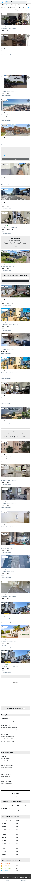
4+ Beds (15, 246)
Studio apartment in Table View (15, 51)
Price (12, 4)
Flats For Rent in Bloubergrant (6, 783)
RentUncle (2, 2)
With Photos (4, 10)
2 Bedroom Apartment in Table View (15, 92)
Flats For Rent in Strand (5, 758)
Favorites (23, 880)
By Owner (18, 10)
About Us (10, 876)
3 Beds (24, 243)
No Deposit (24, 10)
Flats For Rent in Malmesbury (6, 763)
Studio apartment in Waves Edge (15, 116)
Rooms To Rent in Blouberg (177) (7, 741)
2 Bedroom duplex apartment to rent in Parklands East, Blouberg (15, 141)
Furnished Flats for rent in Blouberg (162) (9, 729)
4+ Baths (25, 436)
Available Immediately (11, 10)
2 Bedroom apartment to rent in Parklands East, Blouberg (15, 267)
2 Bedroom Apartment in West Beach (15, 596)
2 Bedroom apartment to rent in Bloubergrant (15, 229)
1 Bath (5, 436)
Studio (6, 243)
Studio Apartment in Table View (15, 350)
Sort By (4, 4)
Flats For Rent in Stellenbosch (6, 767)
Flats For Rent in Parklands (6, 781)
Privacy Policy (6, 877)
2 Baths (11, 436)
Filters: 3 (27, 4)
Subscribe (15, 281)
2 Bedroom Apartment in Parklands (15, 399)
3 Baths (18, 436)
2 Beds (18, 243)
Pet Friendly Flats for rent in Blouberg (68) (9, 727)
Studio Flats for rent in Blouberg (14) (8, 721)
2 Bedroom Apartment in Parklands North (15, 374)
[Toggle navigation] (29, 1)
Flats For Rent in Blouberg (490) (7, 738)
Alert (7, 880)
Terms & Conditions (24, 876)
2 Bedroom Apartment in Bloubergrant (15, 481)
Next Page (15, 682)
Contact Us (16, 876)
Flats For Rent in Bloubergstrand (7, 778)
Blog (6, 876)
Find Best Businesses (25, 877)
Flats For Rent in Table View (6, 774)
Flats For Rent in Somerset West (7, 765)
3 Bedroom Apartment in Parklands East (15, 619)
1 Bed (12, 243)
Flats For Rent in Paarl (5, 760)
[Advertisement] (15, 66)
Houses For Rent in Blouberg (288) (7, 736)
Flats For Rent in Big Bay (5, 776)
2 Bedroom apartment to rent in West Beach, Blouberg (15, 28)
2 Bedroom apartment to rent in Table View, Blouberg (15, 302)
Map (28, 7)
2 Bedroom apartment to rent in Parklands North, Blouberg (15, 205)
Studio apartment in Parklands (15, 458)
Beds (19, 4)
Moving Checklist (15, 877)
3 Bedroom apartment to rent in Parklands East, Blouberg (15, 668)
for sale (22, 7)
